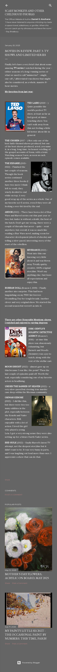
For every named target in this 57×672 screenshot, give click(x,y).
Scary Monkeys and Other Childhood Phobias (24, 12)
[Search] (50, 5)
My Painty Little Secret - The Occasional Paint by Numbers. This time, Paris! (26, 634)
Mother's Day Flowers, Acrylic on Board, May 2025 (27, 576)
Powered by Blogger (28, 662)
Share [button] (7, 480)
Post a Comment (13, 495)
